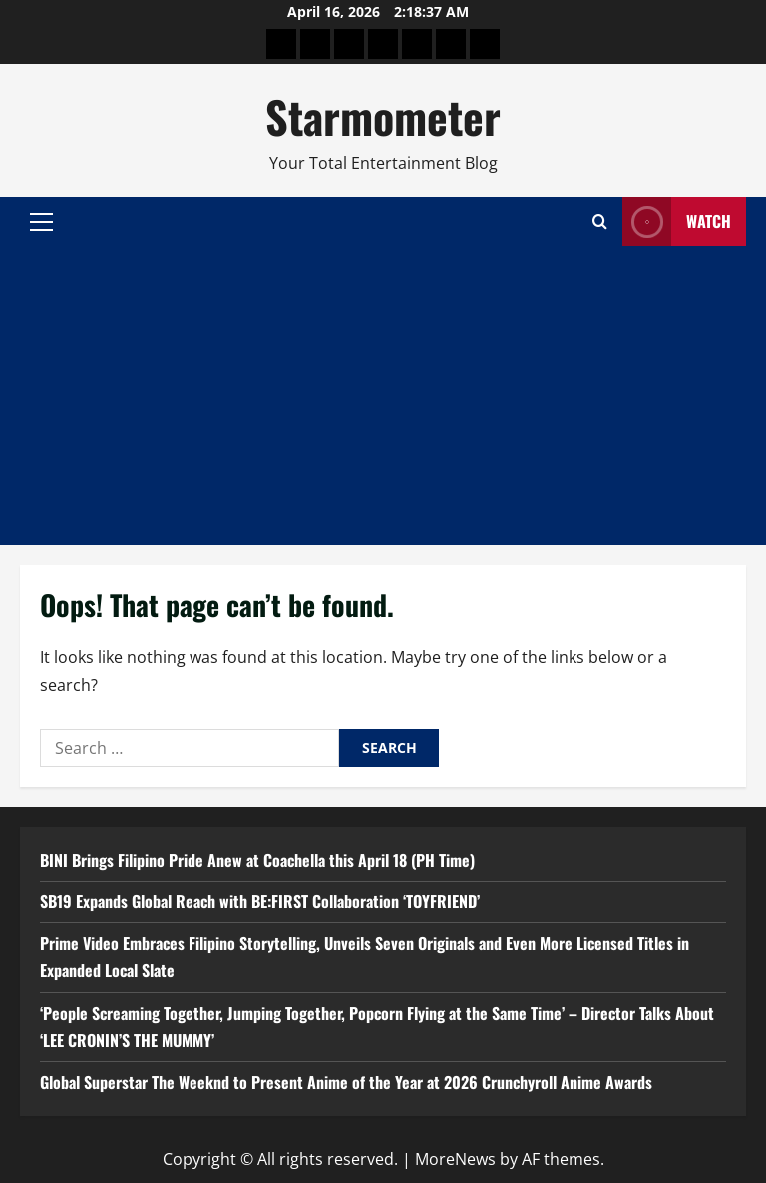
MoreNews (455, 1159)
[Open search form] (599, 221)
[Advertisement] (383, 395)
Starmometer (383, 116)
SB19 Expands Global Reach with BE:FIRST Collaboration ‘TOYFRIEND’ (260, 901)
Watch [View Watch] (676, 221)
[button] (41, 222)
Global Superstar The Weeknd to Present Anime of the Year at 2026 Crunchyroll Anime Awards (346, 1082)
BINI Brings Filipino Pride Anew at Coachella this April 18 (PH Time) (257, 860)
